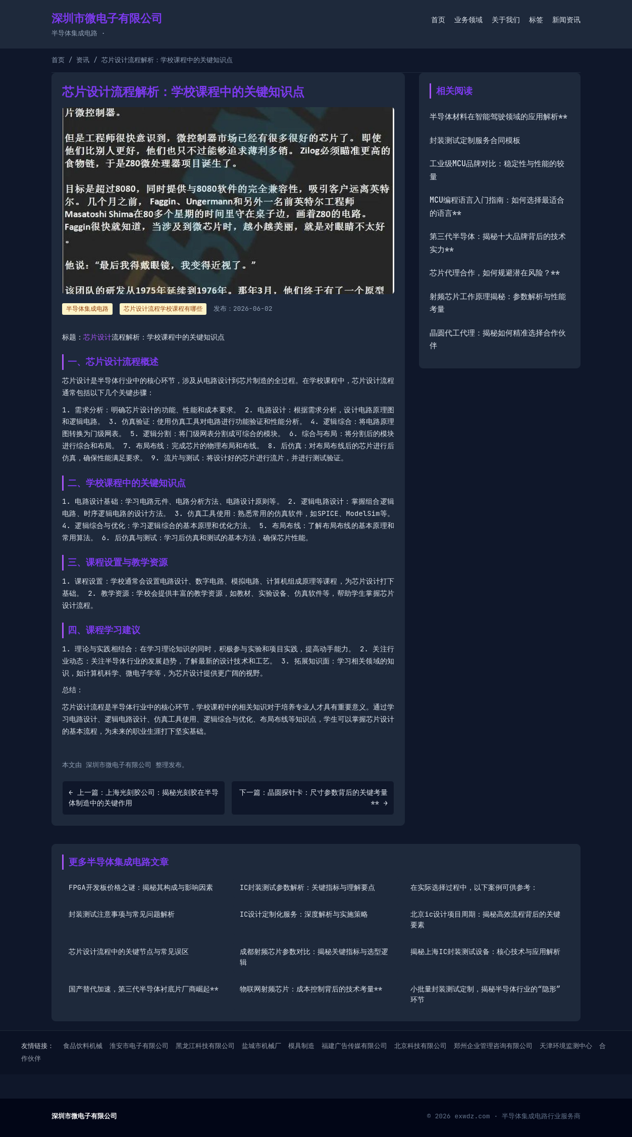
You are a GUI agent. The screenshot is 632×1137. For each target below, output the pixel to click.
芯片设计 (97, 337)
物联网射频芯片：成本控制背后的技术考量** (311, 988)
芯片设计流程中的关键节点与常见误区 (129, 951)
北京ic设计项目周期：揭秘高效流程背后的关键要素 (485, 919)
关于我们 (506, 19)
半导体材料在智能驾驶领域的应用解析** (498, 117)
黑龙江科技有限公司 (205, 1045)
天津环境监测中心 (566, 1045)
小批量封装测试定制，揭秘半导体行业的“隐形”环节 (485, 994)
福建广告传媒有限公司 (354, 1045)
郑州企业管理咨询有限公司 (493, 1045)
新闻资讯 (566, 19)
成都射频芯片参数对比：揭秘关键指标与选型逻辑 (314, 957)
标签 (536, 19)
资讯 (82, 60)
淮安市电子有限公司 (139, 1045)
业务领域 (468, 19)
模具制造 (301, 1045)
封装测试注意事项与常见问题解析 (122, 914)
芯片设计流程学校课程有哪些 (163, 309)
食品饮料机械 (82, 1045)
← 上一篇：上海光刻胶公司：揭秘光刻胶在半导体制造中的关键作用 (144, 798)
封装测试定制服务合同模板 (475, 140)
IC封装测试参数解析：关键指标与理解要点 (308, 887)
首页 (438, 19)
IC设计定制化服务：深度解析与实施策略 (304, 914)
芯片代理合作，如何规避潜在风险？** (495, 273)
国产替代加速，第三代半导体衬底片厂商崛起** (144, 988)
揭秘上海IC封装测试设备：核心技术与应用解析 (485, 951)
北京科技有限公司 (420, 1045)
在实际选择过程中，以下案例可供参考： (474, 887)
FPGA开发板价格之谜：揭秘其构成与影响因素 (141, 887)
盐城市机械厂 (261, 1045)
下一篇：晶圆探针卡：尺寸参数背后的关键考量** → (313, 798)
